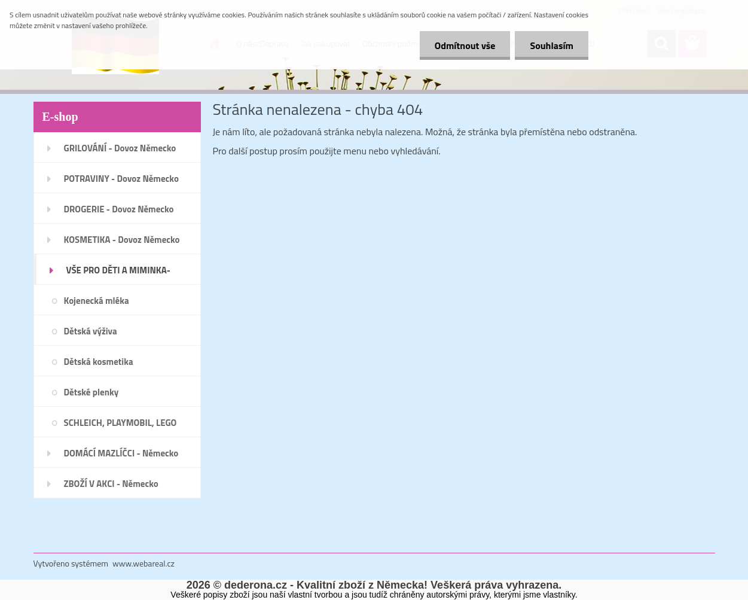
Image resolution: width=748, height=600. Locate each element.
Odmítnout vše (465, 45)
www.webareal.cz (143, 563)
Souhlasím (551, 45)
